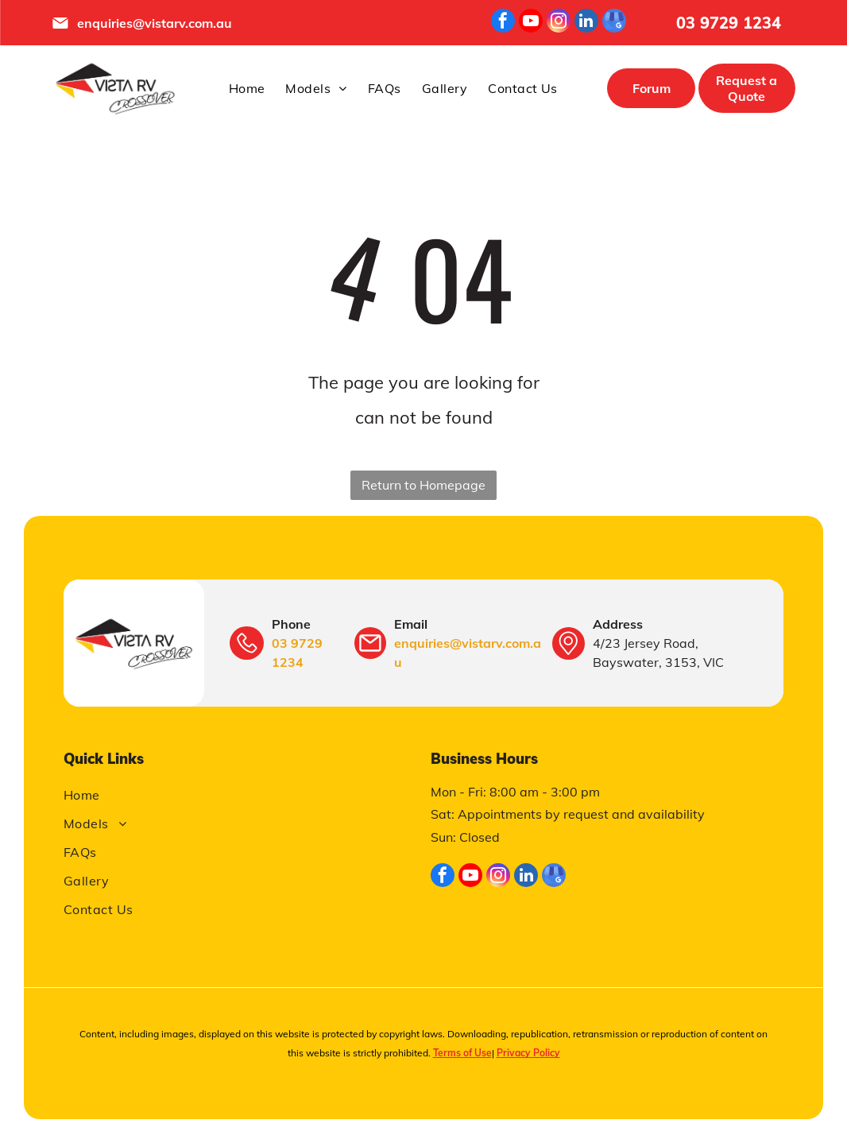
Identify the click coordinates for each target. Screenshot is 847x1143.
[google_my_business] (614, 23)
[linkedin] (586, 23)
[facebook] (503, 23)
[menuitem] (247, 88)
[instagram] (558, 23)
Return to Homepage (423, 485)
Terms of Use (462, 1053)
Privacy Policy (528, 1053)
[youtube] (531, 23)
